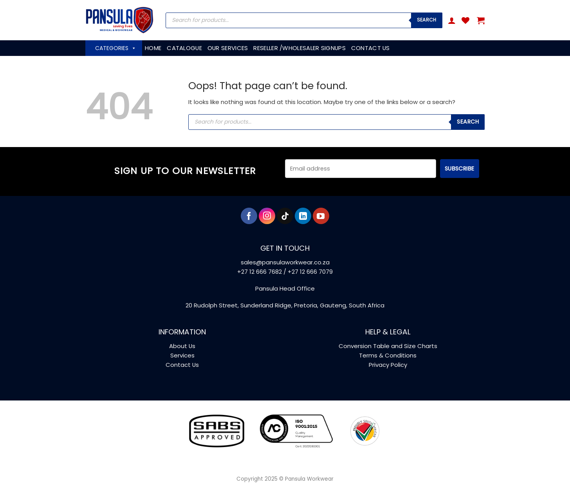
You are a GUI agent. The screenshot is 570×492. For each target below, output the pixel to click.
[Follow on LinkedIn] (303, 216)
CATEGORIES (115, 48)
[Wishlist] (465, 20)
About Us (182, 346)
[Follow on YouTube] (321, 216)
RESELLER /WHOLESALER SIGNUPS (299, 48)
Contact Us (182, 365)
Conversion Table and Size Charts (388, 346)
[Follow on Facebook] (249, 216)
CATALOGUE (184, 48)
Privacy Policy (388, 365)
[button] (452, 20)
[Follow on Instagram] (267, 216)
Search (427, 19)
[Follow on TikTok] (285, 216)
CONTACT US (370, 48)
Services (182, 355)
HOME (153, 48)
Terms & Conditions (388, 355)
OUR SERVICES (227, 48)
